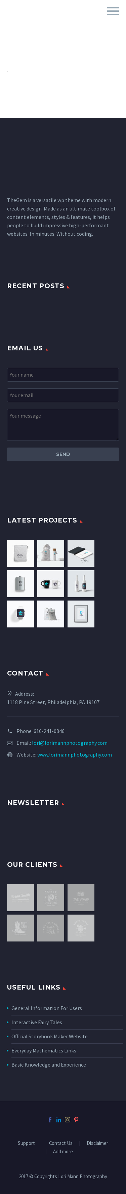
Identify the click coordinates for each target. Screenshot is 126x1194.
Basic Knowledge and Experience (48, 1064)
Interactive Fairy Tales (36, 1022)
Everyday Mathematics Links (43, 1050)
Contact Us (61, 1143)
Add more (63, 1151)
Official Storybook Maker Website (49, 1036)
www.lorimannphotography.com (74, 754)
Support (26, 1143)
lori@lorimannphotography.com (70, 742)
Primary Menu (113, 11)
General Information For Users (46, 1008)
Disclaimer (97, 1143)
